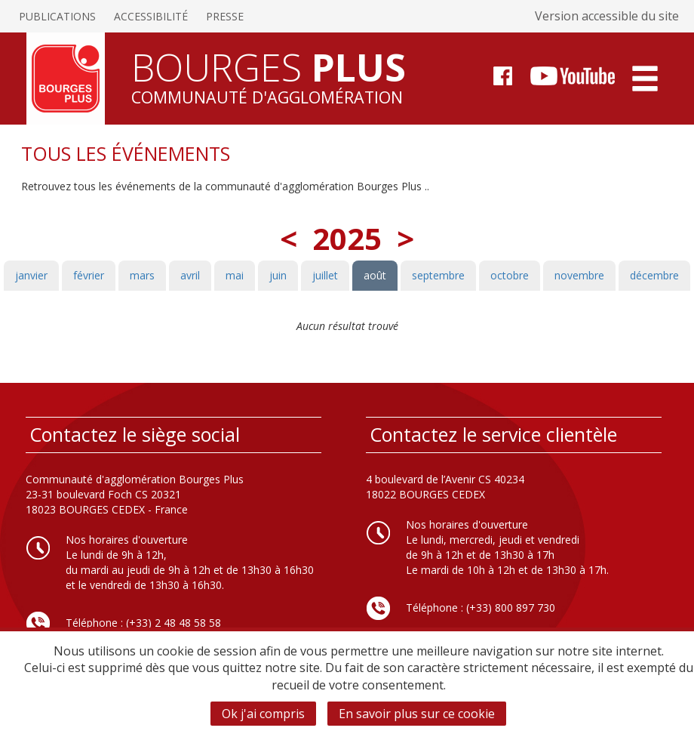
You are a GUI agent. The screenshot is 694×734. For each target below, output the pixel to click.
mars (142, 275)
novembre (579, 275)
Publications (57, 16)
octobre (509, 275)
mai (235, 275)
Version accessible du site (607, 16)
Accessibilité (151, 16)
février (88, 275)
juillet (325, 275)
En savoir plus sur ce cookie (417, 713)
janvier (31, 275)
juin (278, 275)
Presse (225, 16)
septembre (438, 275)
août (375, 275)
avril (190, 275)
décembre (654, 275)
